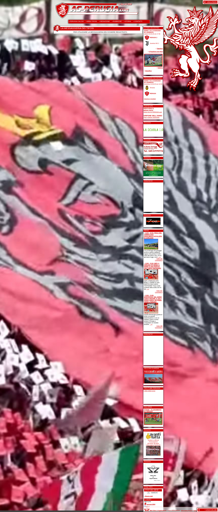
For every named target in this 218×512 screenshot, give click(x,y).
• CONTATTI (137, 21)
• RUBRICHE (117, 21)
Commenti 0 (158, 260)
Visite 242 (159, 259)
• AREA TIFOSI (91, 21)
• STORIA (127, 21)
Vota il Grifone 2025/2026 (151, 117)
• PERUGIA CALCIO (76, 21)
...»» (159, 257)
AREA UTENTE (212, 2)
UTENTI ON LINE (211, 510)
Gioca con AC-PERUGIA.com (153, 112)
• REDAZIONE (104, 21)
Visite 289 (159, 326)
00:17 (148, 506)
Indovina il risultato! (150, 99)
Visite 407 (159, 291)
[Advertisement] (151, 196)
